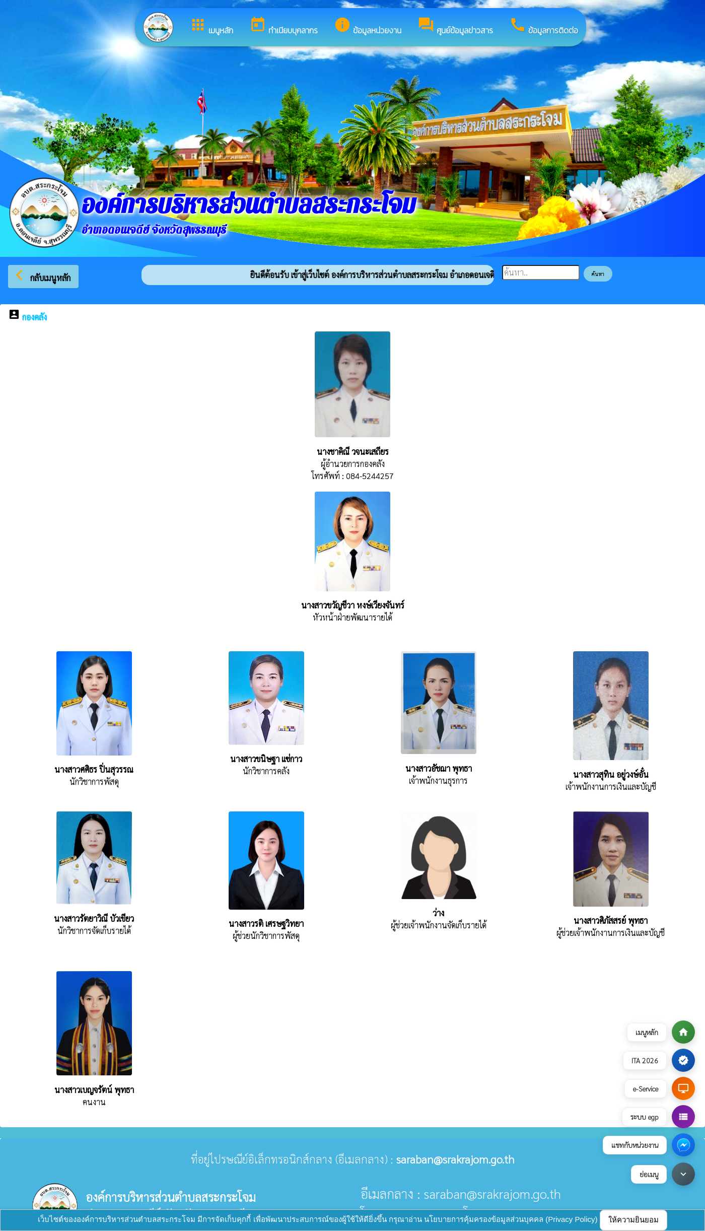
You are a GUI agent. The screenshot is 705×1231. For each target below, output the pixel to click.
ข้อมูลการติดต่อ (543, 26)
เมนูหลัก (211, 26)
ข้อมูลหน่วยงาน (367, 26)
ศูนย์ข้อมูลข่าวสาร (455, 26)
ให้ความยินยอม (633, 1219)
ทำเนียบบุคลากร (283, 26)
